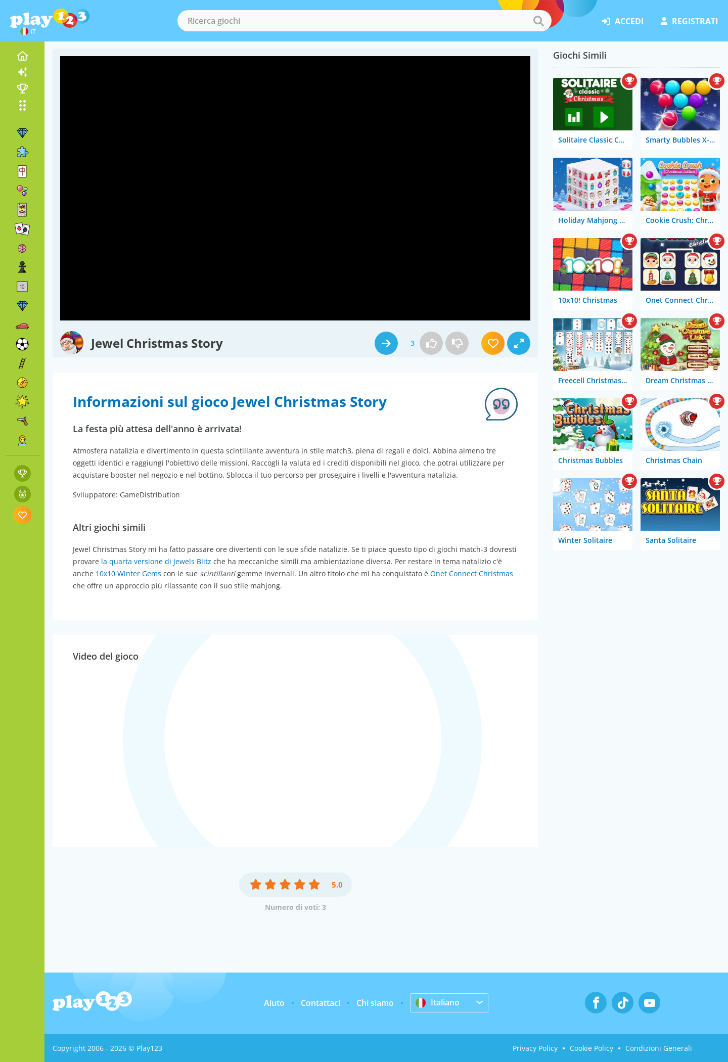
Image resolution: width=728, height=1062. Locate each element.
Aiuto (274, 1002)
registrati (689, 21)
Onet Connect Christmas (471, 573)
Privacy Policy (535, 1048)
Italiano (438, 1002)
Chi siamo (375, 1002)
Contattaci (320, 1002)
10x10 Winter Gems (128, 573)
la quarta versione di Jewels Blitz (156, 561)
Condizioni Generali (658, 1048)
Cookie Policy (591, 1048)
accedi (623, 21)
